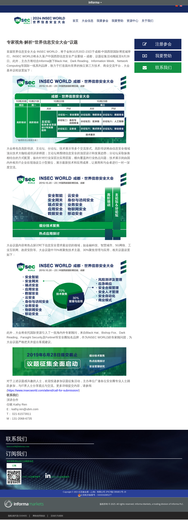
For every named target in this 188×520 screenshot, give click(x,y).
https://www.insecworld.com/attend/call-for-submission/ (43, 390)
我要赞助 (117, 20)
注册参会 (155, 44)
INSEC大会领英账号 (57, 476)
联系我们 (155, 67)
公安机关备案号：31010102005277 (95, 495)
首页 (75, 20)
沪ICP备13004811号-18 (116, 492)
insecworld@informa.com (18, 446)
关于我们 (147, 20)
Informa (94, 2)
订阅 (14, 466)
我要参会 (102, 20)
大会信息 (87, 20)
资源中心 (132, 20)
